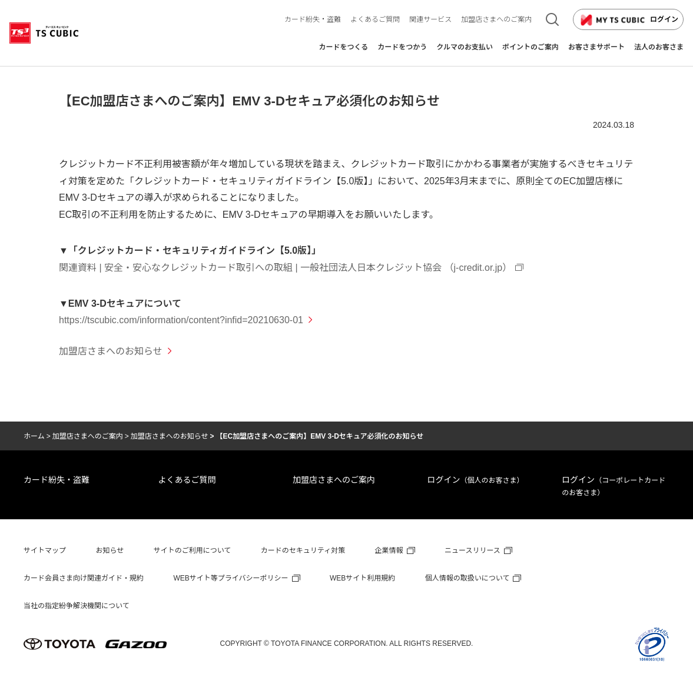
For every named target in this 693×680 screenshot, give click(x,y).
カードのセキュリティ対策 (303, 550)
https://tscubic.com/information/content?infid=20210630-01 (181, 320)
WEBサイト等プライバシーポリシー (230, 578)
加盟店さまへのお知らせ (169, 436)
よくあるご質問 (187, 480)
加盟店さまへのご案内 (87, 436)
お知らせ (109, 550)
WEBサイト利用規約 (362, 578)
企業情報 (389, 550)
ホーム (34, 436)
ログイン (628, 20)
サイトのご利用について (192, 550)
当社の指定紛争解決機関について (77, 606)
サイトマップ (45, 550)
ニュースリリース (472, 550)
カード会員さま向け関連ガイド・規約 (84, 578)
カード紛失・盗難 (56, 480)
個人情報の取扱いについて (467, 578)
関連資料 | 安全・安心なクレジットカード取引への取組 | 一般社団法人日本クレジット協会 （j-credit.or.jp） (285, 268)
